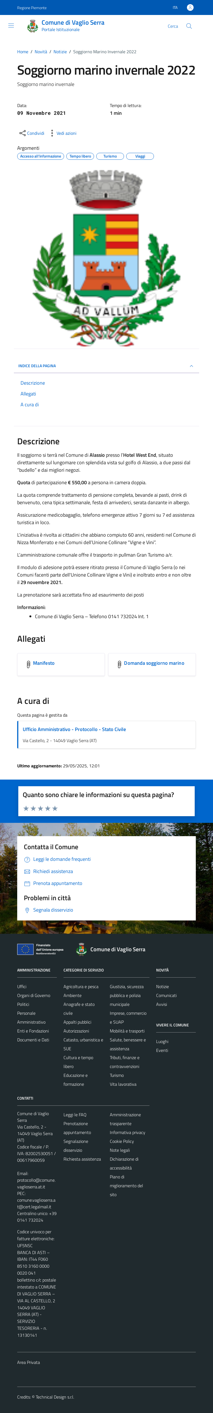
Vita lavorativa (123, 1084)
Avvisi (161, 1004)
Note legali (120, 1150)
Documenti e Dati (33, 1039)
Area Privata (28, 1362)
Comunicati (166, 995)
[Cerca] (189, 26)
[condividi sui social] (31, 133)
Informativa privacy (127, 1132)
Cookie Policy (122, 1141)
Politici (23, 1004)
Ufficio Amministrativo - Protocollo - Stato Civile (74, 729)
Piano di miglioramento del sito (126, 1185)
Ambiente (73, 995)
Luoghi (162, 1041)
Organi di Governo (33, 995)
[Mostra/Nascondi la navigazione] (11, 25)
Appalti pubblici (77, 1022)
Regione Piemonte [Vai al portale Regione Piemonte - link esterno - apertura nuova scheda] (32, 8)
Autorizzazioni (76, 1031)
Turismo (117, 1075)
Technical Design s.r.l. (55, 1397)
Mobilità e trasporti (127, 1031)
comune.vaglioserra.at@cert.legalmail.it (36, 1203)
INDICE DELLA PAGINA (106, 366)
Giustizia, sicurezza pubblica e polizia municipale (127, 995)
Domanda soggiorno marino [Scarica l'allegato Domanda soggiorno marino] (154, 663)
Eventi (162, 1050)
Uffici (21, 986)
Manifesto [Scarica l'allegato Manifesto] (44, 663)
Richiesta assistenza (82, 1159)
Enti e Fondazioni (33, 1031)
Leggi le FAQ (75, 1114)
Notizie (162, 986)
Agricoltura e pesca (81, 986)
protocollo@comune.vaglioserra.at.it (36, 1183)
